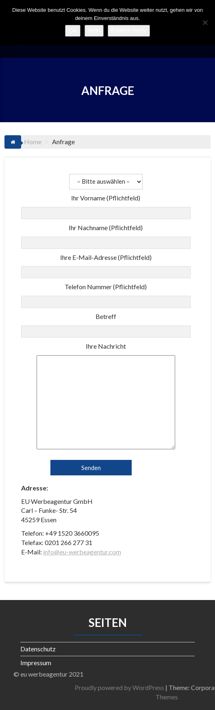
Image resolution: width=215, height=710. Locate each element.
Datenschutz (38, 649)
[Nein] (205, 22)
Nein (94, 30)
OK (72, 30)
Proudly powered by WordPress (150, 687)
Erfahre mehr (129, 30)
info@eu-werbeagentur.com (82, 552)
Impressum (35, 662)
